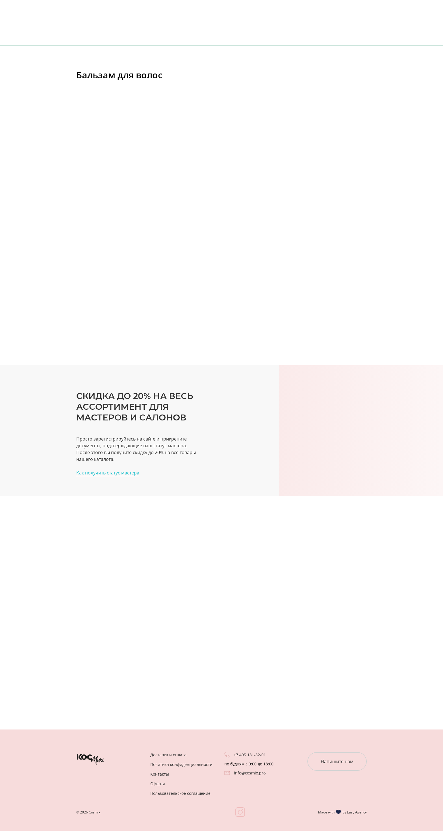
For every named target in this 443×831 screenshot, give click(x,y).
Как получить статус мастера (107, 473)
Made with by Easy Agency (342, 812)
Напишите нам (337, 761)
